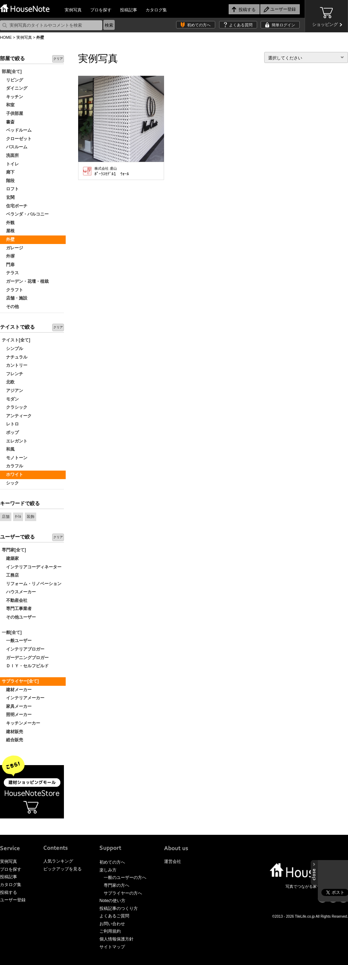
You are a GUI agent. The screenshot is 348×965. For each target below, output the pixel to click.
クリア (58, 58)
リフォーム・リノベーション (31, 583)
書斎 (8, 122)
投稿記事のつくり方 (118, 908)
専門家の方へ (116, 885)
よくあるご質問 (114, 915)
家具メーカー (17, 706)
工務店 (10, 575)
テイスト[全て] (16, 340)
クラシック (14, 407)
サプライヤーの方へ (123, 893)
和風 (8, 449)
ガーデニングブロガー (25, 657)
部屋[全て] (12, 71)
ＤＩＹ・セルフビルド (25, 665)
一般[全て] (12, 632)
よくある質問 (240, 25)
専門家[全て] (14, 549)
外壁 (8, 239)
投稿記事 (128, 9)
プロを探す (101, 9)
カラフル (12, 465)
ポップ (10, 432)
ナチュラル (14, 357)
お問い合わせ (112, 923)
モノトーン (14, 457)
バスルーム (14, 146)
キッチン (12, 96)
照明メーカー (17, 714)
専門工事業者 (17, 608)
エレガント (14, 441)
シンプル (12, 348)
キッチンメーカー (21, 723)
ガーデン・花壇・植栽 (25, 281)
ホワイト (12, 474)
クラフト (12, 289)
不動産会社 (14, 600)
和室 (8, 104)
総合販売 (12, 739)
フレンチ (12, 373)
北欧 (8, 382)
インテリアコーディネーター (31, 566)
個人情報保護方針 (116, 939)
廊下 (8, 172)
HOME (6, 37)
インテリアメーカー (23, 697)
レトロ (10, 423)
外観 (8, 222)
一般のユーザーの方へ (125, 877)
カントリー (14, 365)
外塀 (8, 256)
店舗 (6, 516)
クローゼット (17, 138)
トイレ (10, 163)
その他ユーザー (19, 617)
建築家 (10, 558)
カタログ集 (156, 9)
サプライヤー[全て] (20, 681)
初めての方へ (199, 25)
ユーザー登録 (13, 899)
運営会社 (172, 861)
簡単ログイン (283, 25)
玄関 (8, 197)
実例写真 (73, 9)
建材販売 (12, 731)
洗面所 (10, 155)
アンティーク (17, 415)
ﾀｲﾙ (18, 516)
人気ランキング (58, 861)
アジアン (12, 390)
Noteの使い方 (112, 900)
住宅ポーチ (14, 205)
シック (10, 483)
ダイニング (14, 88)
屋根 (8, 230)
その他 (10, 306)
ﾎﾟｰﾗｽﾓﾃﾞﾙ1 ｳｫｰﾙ (111, 171)
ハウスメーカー (19, 591)
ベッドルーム (17, 130)
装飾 (30, 516)
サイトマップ (112, 946)
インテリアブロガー (23, 649)
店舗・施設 (14, 298)
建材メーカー (17, 689)
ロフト (10, 188)
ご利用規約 (110, 931)
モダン (10, 399)
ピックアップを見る (62, 868)
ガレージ (12, 247)
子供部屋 (12, 113)
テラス (10, 272)
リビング (12, 80)
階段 (8, 180)
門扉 (8, 264)
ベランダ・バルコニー (25, 214)
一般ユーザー (17, 640)
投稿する (8, 892)
